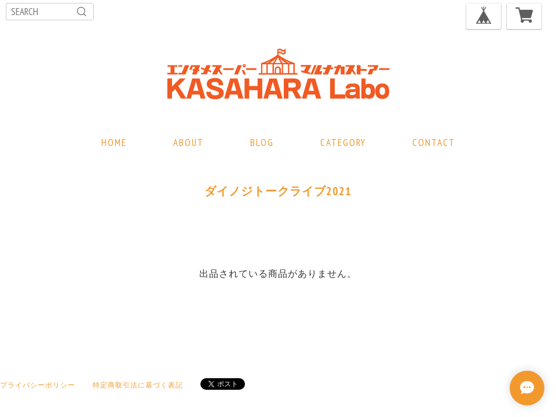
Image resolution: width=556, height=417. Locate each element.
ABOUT (188, 142)
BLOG (262, 142)
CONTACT (433, 142)
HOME (114, 142)
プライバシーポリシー (37, 385)
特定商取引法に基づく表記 (138, 385)
